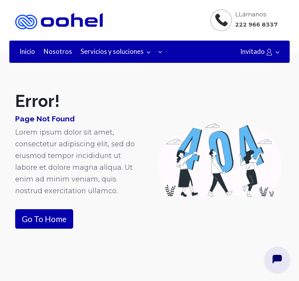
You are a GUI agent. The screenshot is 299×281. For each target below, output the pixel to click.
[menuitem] (27, 51)
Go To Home (44, 219)
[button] (160, 52)
